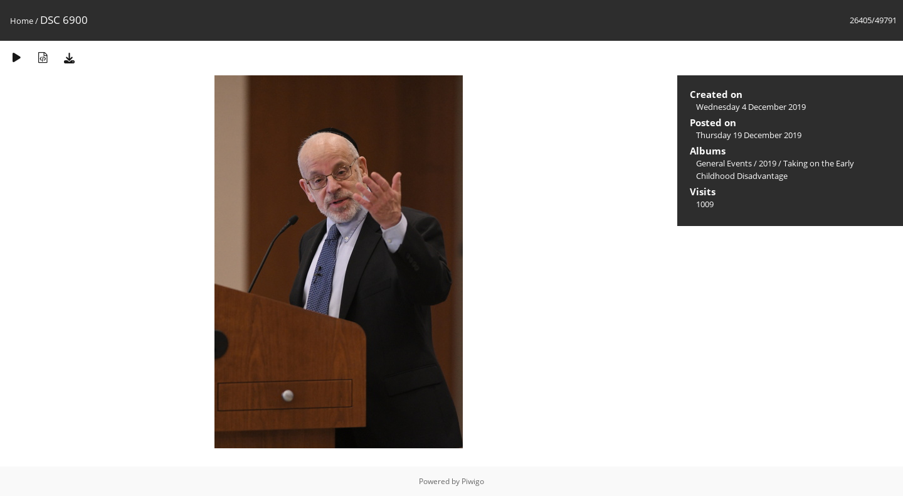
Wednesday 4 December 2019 (751, 106)
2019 (767, 163)
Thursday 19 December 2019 (748, 135)
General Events (724, 163)
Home (21, 20)
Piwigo (473, 481)
